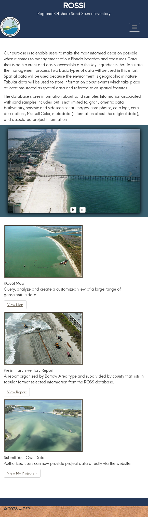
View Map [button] (15, 305)
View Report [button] (16, 392)
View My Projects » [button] (22, 473)
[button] (18, 171)
